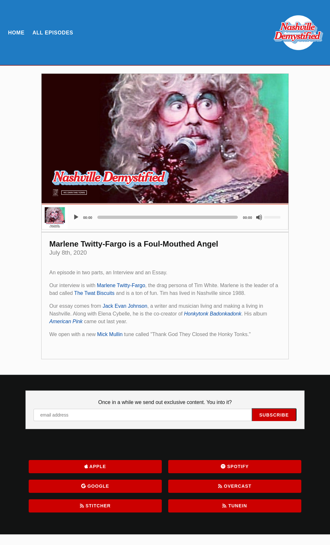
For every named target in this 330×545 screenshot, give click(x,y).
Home (16, 32)
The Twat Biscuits (94, 293)
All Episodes (53, 32)
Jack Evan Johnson (124, 306)
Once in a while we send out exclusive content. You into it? (165, 402)
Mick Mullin (109, 334)
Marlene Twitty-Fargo (121, 285)
